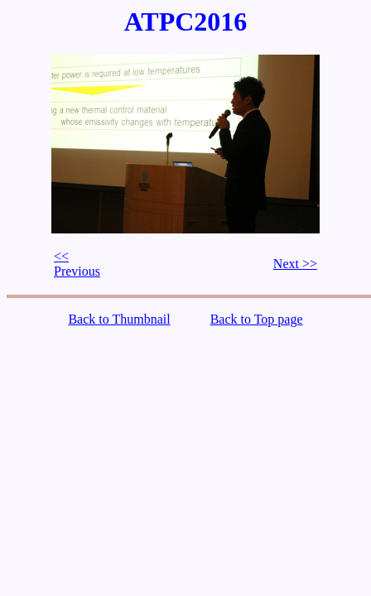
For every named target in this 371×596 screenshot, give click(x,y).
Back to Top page (256, 319)
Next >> (295, 264)
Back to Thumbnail (119, 319)
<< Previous (77, 263)
